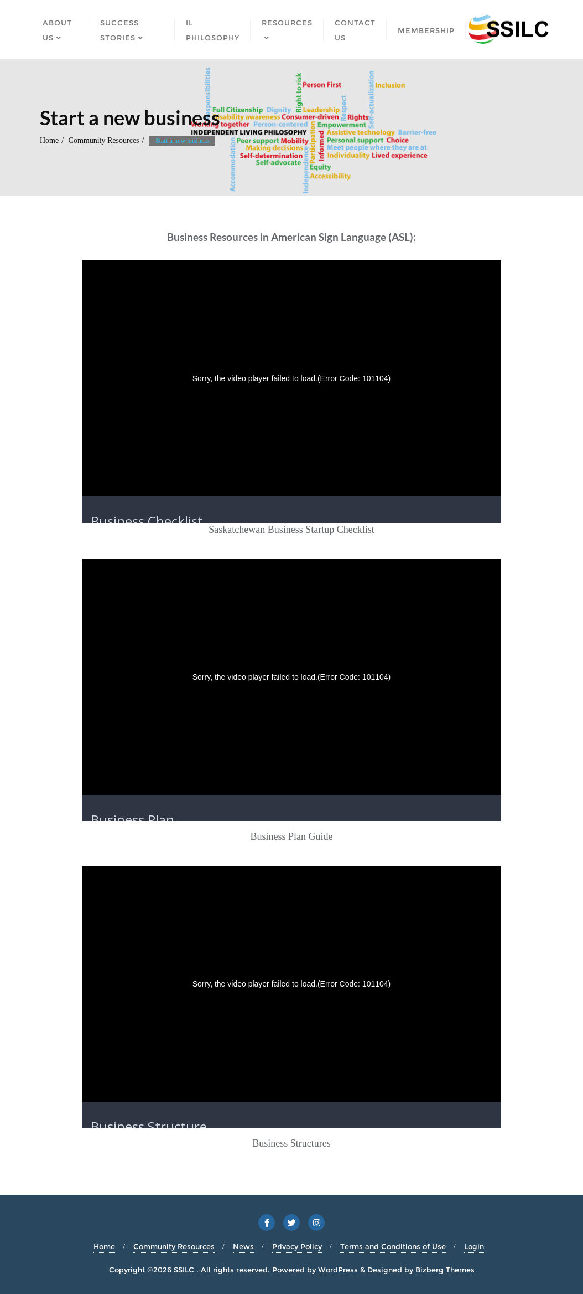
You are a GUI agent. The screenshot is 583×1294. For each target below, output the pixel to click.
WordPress (338, 1269)
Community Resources (104, 140)
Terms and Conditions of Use (393, 1246)
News (243, 1246)
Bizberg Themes (445, 1269)
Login (474, 1246)
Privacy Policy (297, 1246)
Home (49, 140)
